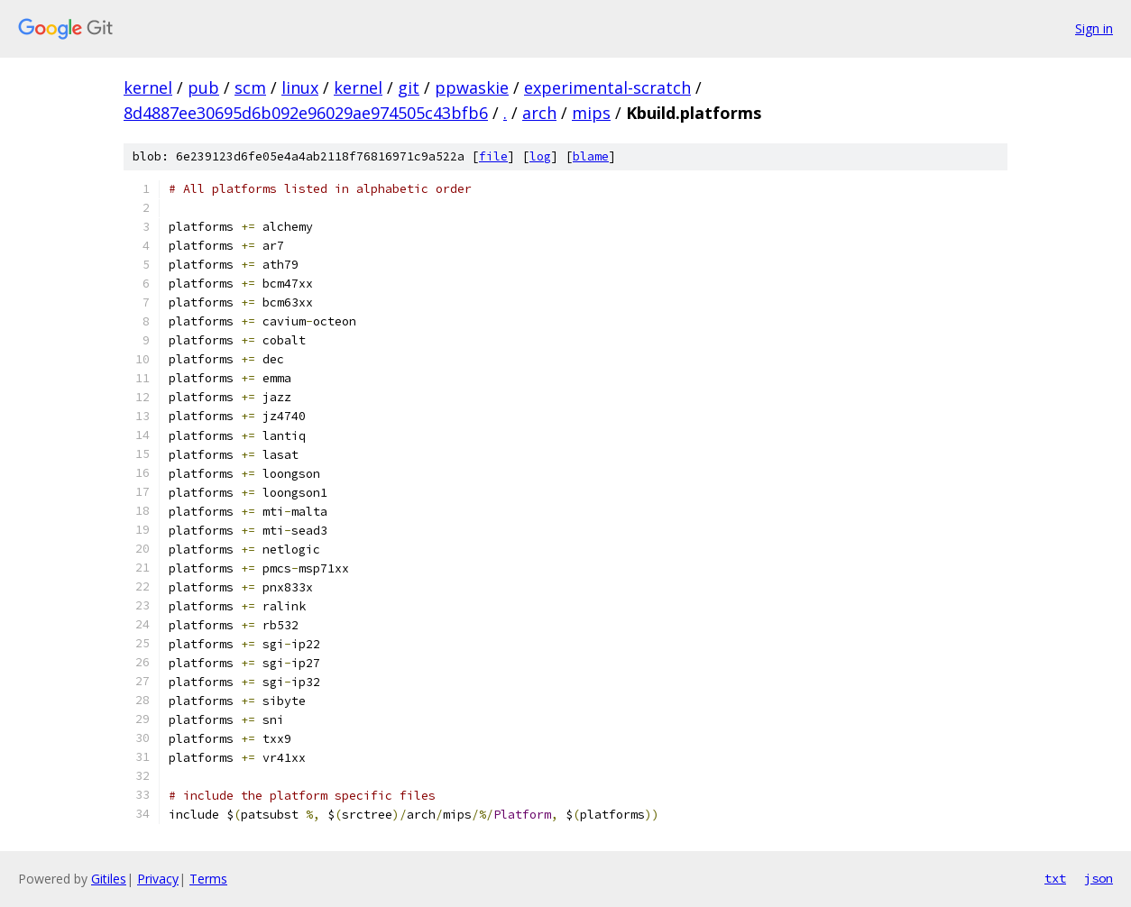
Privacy (158, 878)
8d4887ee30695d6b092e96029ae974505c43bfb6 (306, 113)
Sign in (1094, 28)
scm (250, 87)
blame (591, 156)
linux (299, 87)
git (408, 87)
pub (203, 87)
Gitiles (108, 878)
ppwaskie (472, 87)
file (493, 156)
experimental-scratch (607, 87)
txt (1055, 878)
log (540, 156)
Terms (208, 878)
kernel (148, 87)
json (1098, 878)
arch (539, 113)
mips (591, 113)
